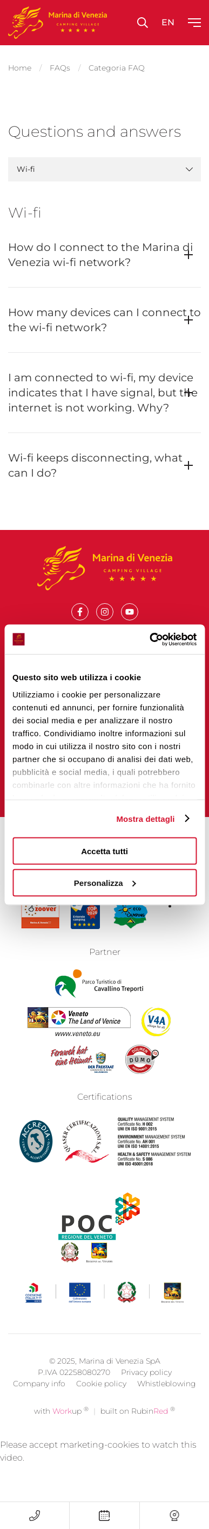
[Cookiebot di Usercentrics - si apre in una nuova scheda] (150, 639)
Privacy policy (146, 1389)
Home (19, 68)
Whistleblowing (166, 1400)
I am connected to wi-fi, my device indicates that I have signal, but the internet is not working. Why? (103, 392)
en (167, 22)
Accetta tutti (104, 851)
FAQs (60, 68)
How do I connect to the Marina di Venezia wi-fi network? (100, 255)
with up (61, 1428)
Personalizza (105, 882)
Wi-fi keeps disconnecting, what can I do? (95, 465)
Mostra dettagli (145, 818)
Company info (39, 1400)
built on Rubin (137, 1428)
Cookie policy (101, 1400)
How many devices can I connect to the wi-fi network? (104, 320)
